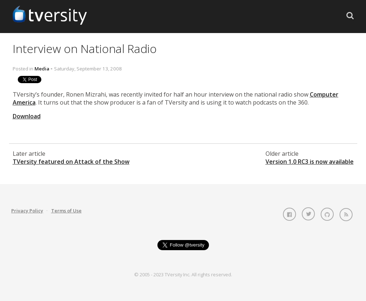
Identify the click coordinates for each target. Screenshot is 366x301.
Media (41, 68)
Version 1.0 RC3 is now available (310, 162)
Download (27, 116)
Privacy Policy (27, 210)
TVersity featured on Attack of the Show (71, 162)
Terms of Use (66, 210)
